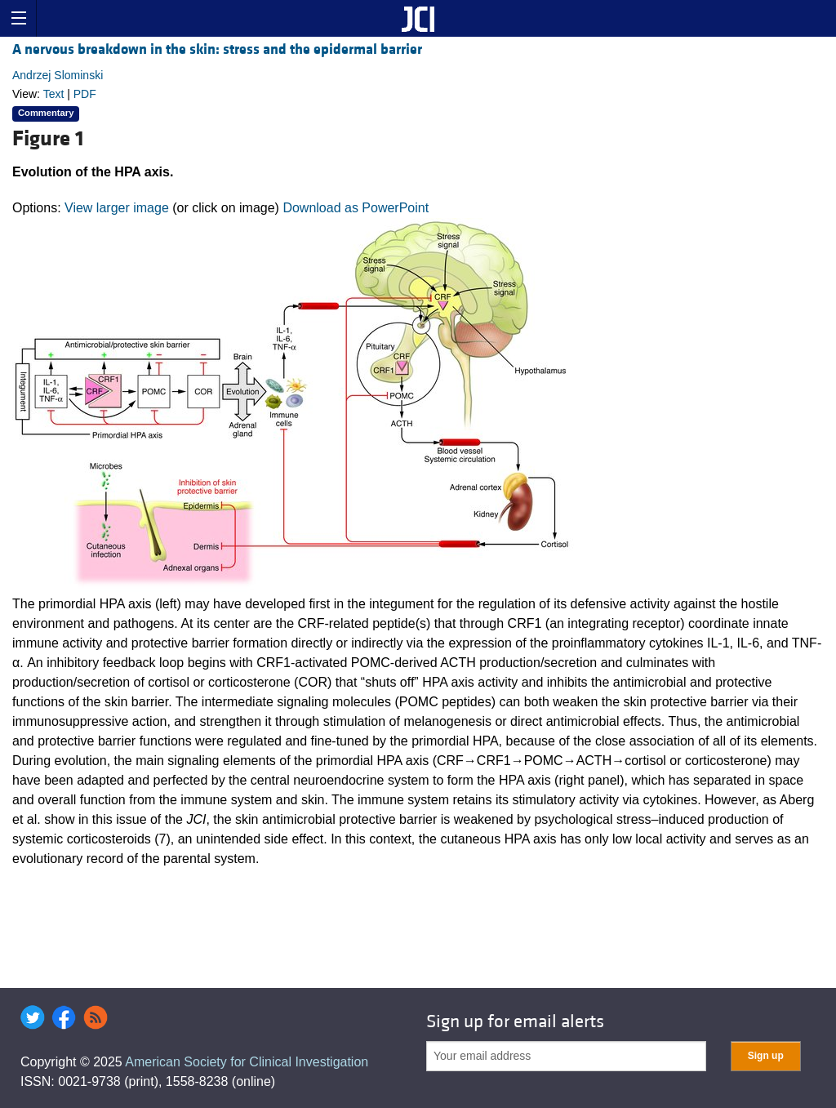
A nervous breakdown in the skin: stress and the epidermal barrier (217, 49)
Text (53, 93)
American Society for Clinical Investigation (246, 1062)
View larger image (116, 208)
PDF (84, 93)
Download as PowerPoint (355, 208)
